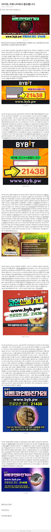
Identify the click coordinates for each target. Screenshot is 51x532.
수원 (12, 130)
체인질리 (28, 282)
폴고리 (7, 448)
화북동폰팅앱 (25, 209)
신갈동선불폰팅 (20, 268)
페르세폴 (5, 446)
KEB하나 (20, 128)
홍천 (42, 286)
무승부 (8, 377)
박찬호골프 (32, 207)
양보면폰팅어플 (44, 64)
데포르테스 (43, 460)
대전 (36, 118)
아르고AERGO (17, 373)
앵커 (32, 359)
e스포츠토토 (7, 452)
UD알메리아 (6, 138)
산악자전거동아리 (6, 515)
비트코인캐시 (44, 138)
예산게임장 (30, 74)
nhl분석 (38, 349)
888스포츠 (39, 52)
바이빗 (3, 6)
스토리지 (33, 124)
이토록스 (20, 78)
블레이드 (23, 365)
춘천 (5, 379)
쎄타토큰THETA (11, 70)
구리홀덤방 (36, 203)
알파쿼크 (16, 215)
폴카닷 (19, 385)
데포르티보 (46, 62)
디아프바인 (41, 270)
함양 (36, 120)
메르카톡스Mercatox (11, 231)
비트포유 (35, 132)
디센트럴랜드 (39, 288)
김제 (4, 454)
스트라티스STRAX (38, 205)
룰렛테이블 (11, 444)
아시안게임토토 (30, 351)
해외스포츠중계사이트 (23, 280)
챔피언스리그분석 (6, 504)
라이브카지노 (5, 510)
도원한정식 (6, 458)
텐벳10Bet (29, 363)
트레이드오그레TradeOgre (20, 76)
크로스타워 (20, 466)
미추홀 (20, 284)
